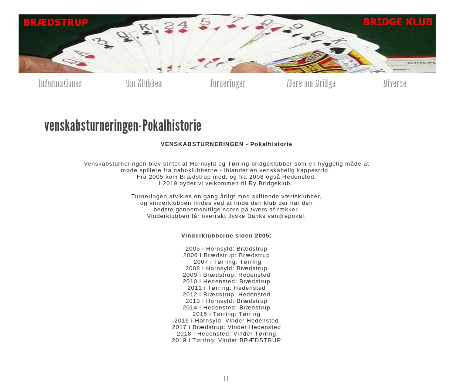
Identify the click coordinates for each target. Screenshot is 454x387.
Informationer (59, 82)
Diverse (394, 82)
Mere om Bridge (310, 82)
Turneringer (227, 82)
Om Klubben (143, 82)
